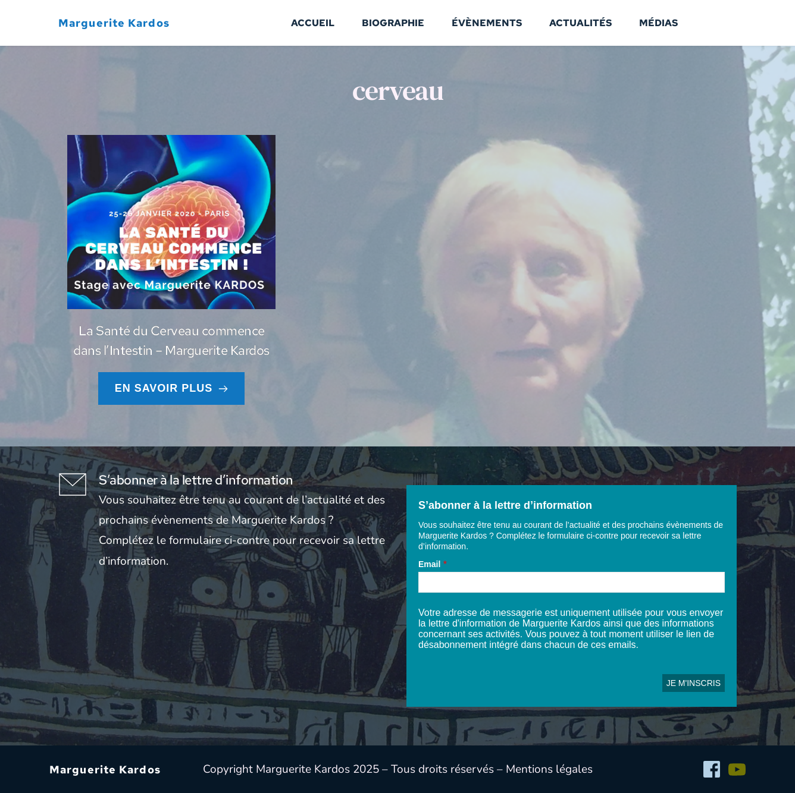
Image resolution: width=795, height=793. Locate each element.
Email (429, 564)
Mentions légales (549, 769)
